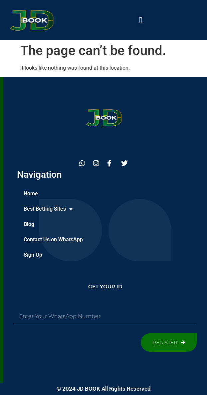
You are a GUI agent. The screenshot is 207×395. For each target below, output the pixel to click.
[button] (140, 20)
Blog (29, 224)
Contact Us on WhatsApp (53, 239)
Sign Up (33, 255)
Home (31, 193)
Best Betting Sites (48, 209)
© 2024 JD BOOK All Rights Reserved (104, 388)
